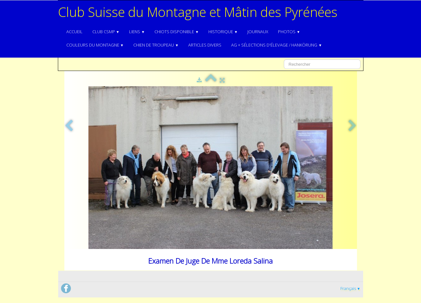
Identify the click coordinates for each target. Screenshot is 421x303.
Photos (289, 31)
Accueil (74, 31)
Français (350, 288)
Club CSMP (106, 31)
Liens (137, 31)
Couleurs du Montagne (95, 45)
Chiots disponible (176, 31)
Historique (223, 31)
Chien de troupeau (155, 45)
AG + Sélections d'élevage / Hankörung (276, 45)
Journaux (257, 31)
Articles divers (204, 45)
